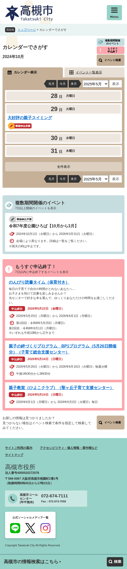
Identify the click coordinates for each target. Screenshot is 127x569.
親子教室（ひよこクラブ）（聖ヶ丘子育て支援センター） (61, 388)
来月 (74, 84)
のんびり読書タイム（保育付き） (39, 282)
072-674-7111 (54, 496)
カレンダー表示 (25, 72)
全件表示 (63, 167)
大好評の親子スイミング (30, 118)
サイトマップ (14, 455)
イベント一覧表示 (89, 72)
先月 (51, 84)
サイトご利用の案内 (18, 448)
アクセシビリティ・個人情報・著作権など (68, 448)
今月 (63, 84)
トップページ (27, 30)
